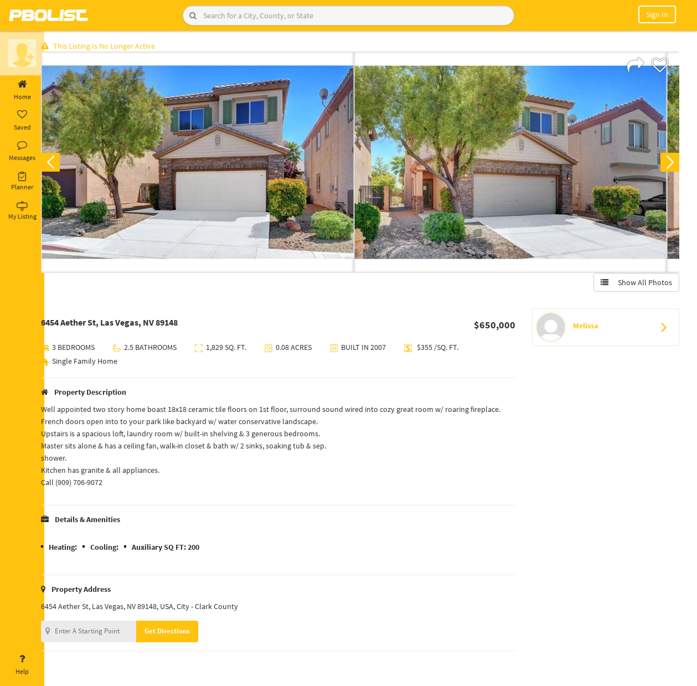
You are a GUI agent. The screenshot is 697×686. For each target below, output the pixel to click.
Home (22, 90)
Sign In (657, 14)
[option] (209, 164)
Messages (22, 151)
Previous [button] (62, 163)
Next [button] (668, 163)
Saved (22, 120)
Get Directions (179, 632)
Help (22, 664)
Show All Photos (634, 284)
